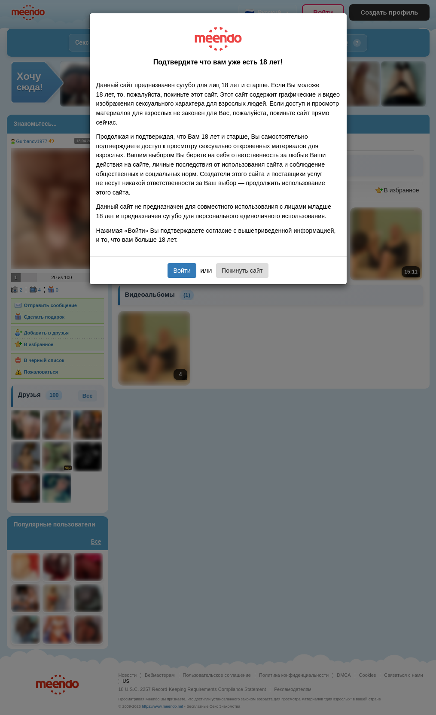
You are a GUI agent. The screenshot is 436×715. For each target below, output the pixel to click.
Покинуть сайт (242, 270)
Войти (181, 270)
